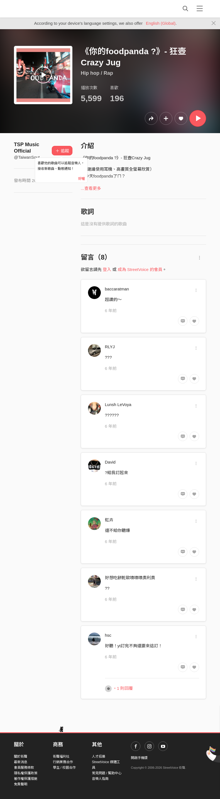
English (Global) (161, 23)
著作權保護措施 (25, 779)
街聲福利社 (61, 756)
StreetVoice (37, 8)
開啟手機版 (139, 758)
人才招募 (98, 756)
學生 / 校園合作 (64, 768)
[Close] (213, 23)
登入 (107, 269)
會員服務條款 (24, 768)
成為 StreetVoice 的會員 (140, 269)
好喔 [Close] (81, 179)
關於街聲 (20, 756)
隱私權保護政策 (25, 773)
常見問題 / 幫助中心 (106, 773)
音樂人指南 (100, 779)
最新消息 (20, 762)
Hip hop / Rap (97, 73)
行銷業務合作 (63, 762)
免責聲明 (20, 784)
